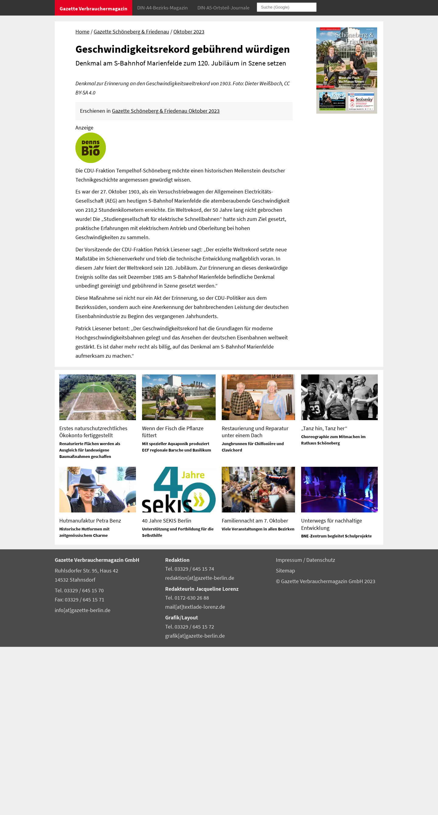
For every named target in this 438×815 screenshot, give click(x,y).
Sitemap (285, 738)
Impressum (289, 728)
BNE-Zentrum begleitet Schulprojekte (336, 704)
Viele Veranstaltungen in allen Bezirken (258, 697)
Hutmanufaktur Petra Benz (90, 688)
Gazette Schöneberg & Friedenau (131, 31)
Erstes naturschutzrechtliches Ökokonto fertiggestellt (93, 600)
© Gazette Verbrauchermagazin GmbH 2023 (325, 749)
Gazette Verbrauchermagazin (93, 8)
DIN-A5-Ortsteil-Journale (223, 7)
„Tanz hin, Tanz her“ (324, 596)
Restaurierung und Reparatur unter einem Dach (255, 600)
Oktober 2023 (188, 31)
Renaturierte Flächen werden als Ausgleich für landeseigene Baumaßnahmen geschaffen (89, 618)
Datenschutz (320, 728)
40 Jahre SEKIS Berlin (166, 688)
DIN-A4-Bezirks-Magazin (162, 7)
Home (82, 31)
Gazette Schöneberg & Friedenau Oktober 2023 (166, 278)
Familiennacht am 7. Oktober (255, 688)
